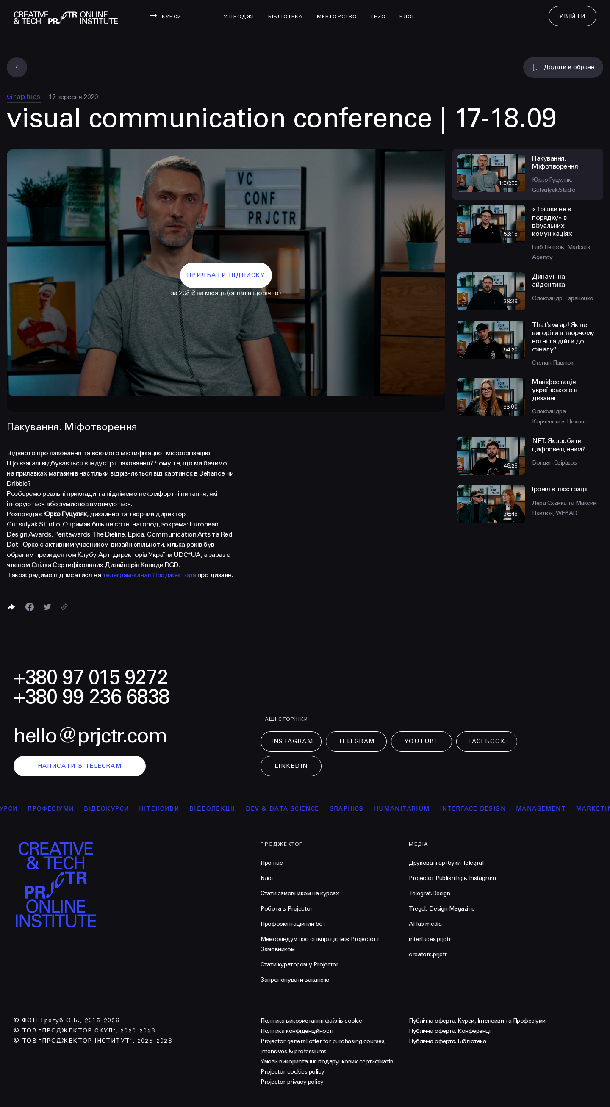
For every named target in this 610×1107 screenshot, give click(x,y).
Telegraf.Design (429, 893)
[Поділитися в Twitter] (47, 606)
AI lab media (425, 923)
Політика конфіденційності (297, 1031)
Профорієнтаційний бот (293, 923)
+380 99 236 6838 (91, 697)
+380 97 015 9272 (91, 677)
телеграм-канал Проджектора (149, 575)
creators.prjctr (428, 954)
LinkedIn (291, 765)
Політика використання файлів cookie (311, 1020)
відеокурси (112, 808)
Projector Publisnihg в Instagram (452, 878)
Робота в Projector (286, 908)
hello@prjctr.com (90, 736)
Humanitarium (408, 808)
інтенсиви (165, 808)
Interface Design (479, 808)
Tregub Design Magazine (442, 908)
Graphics (24, 96)
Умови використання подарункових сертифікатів (327, 1061)
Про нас (272, 862)
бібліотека (289, 11)
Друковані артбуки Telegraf (446, 862)
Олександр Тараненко (562, 298)
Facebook (486, 741)
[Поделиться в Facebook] (29, 607)
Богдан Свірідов (554, 462)
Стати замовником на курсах (300, 893)
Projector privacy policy (292, 1081)
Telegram (356, 741)
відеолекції (219, 808)
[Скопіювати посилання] (64, 606)
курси (12, 808)
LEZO (382, 11)
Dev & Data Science (288, 808)
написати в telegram (80, 765)
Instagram (292, 741)
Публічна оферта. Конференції (450, 1031)
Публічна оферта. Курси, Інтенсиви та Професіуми (477, 1020)
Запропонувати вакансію (295, 979)
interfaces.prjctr (430, 939)
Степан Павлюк (553, 362)
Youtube (421, 741)
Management (547, 808)
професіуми (57, 808)
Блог (410, 11)
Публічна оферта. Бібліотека (447, 1041)
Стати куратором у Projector (299, 964)
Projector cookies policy (292, 1071)
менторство (340, 11)
